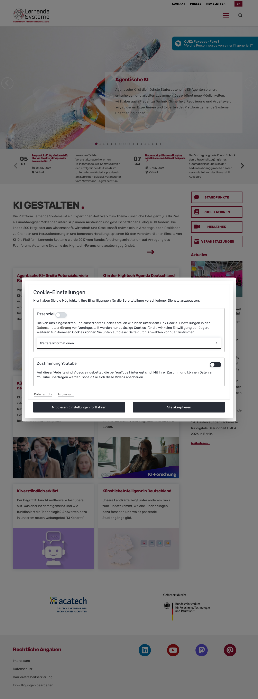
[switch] (215, 364)
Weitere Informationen (57, 343)
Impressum (65, 394)
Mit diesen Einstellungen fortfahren (79, 407)
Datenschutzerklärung (54, 328)
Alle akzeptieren (179, 407)
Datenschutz (43, 394)
